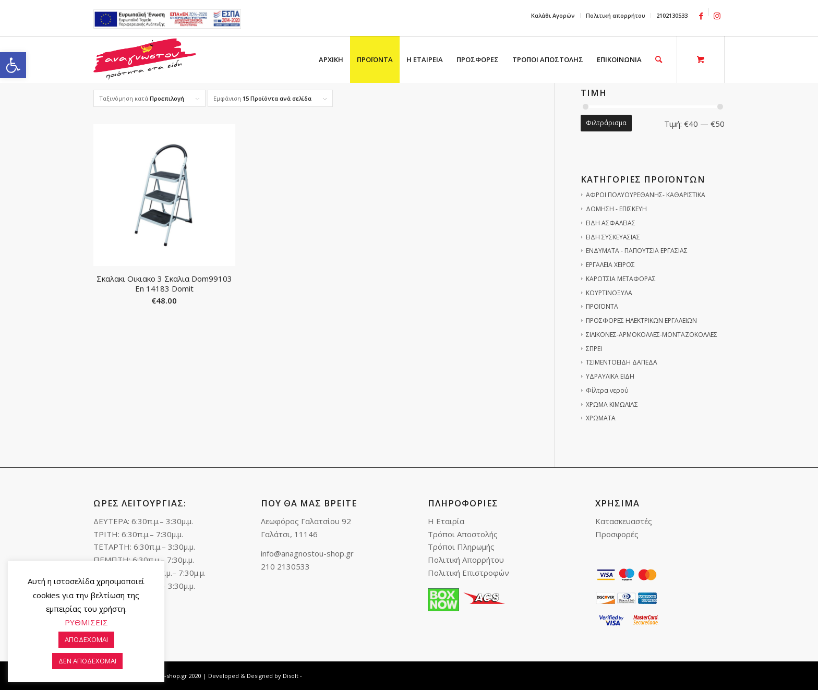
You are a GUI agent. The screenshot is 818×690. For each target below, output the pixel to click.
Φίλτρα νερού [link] (607, 390)
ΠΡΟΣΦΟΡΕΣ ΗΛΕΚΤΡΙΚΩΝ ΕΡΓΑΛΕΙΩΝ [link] (641, 320)
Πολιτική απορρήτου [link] (615, 15)
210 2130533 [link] (285, 566)
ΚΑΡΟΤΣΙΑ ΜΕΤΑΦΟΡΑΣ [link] (621, 278)
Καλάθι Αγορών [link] (553, 15)
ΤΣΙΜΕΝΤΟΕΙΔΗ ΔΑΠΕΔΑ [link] (621, 362)
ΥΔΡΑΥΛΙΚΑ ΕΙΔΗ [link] (610, 376)
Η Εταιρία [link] (446, 521)
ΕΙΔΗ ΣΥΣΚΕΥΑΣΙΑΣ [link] (613, 237)
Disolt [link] (290, 676)
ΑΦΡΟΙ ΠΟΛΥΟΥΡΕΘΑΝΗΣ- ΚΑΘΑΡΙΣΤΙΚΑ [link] (645, 194)
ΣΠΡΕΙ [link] (594, 348)
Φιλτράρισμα (606, 122)
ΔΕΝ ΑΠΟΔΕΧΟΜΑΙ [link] (87, 660)
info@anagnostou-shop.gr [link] (307, 553)
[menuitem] (553, 15)
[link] (13, 65)
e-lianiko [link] (167, 19)
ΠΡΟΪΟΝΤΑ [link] (602, 306)
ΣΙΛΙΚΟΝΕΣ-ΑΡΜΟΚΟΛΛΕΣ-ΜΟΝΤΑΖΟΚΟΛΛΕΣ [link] (651, 334)
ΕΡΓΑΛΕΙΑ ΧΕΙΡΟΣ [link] (610, 264)
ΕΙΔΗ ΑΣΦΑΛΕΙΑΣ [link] (610, 223)
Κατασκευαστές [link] (623, 521)
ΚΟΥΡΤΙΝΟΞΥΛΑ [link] (609, 292)
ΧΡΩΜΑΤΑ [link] (601, 418)
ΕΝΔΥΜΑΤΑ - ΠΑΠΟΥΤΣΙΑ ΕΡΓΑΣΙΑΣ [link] (637, 250)
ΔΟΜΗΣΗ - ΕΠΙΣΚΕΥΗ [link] (616, 208)
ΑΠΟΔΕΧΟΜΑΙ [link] (86, 639)
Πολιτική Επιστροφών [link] (468, 572)
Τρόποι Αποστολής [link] (463, 534)
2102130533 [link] (672, 15)
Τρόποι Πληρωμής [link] (461, 546)
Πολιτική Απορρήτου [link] (466, 559)
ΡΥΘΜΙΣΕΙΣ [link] (86, 622)
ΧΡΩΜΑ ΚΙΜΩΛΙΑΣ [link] (612, 404)
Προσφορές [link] (617, 534)
